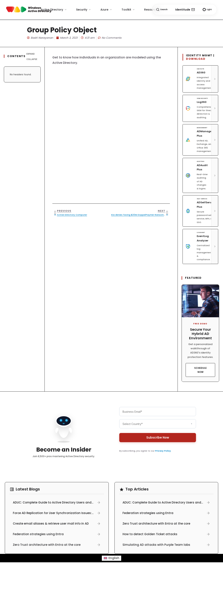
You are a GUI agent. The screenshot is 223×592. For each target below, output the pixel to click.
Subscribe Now (157, 437)
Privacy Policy (163, 450)
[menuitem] (111, 558)
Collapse (31, 59)
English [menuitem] (114, 558)
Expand (30, 54)
